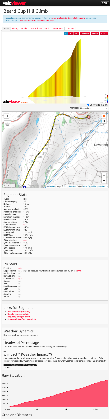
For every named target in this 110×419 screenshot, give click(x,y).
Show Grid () (97, 105)
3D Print (104, 33)
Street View (57, 28)
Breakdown (36, 28)
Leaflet (51, 186)
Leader (24, 28)
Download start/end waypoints (22, 319)
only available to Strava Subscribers (68, 18)
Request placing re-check (19, 317)
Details (6, 28)
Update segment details (18, 314)
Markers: (74, 108)
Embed (95, 33)
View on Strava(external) (19, 312)
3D (66, 33)
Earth (47, 28)
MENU (105, 3)
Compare (70, 28)
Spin (76, 33)
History (15, 28)
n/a (25, 225)
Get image (85, 33)
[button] (24, 187)
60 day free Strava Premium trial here (37, 21)
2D (70, 33)
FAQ (79, 271)
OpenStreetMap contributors (95, 186)
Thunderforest (70, 186)
